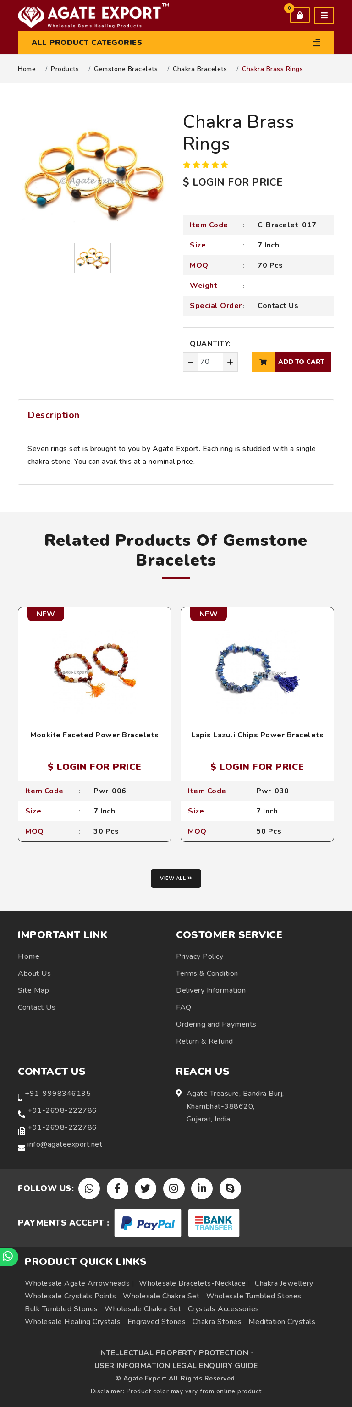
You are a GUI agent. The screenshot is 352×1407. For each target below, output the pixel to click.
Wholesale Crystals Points (70, 1296)
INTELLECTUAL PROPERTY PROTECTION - (176, 1353)
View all (176, 878)
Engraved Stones (156, 1322)
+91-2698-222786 (62, 1110)
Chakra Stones (217, 1322)
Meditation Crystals (282, 1322)
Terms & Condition (207, 973)
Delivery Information (211, 990)
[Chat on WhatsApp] (9, 1257)
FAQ (184, 1007)
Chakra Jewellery (284, 1283)
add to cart (288, 362)
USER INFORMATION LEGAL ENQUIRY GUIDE (176, 1366)
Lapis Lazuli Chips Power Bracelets (257, 735)
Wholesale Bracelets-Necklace (192, 1283)
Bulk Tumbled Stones (61, 1309)
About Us (34, 973)
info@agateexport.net (65, 1144)
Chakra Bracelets (200, 69)
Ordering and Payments (216, 1024)
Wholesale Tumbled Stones (254, 1296)
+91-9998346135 (58, 1093)
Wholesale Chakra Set (161, 1296)
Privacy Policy (199, 956)
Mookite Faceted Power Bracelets (94, 735)
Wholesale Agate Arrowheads (77, 1283)
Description (54, 415)
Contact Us (278, 306)
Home (27, 69)
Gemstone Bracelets (126, 69)
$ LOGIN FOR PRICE (233, 182)
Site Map (33, 990)
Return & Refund (204, 1041)
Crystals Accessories (223, 1309)
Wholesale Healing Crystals (73, 1322)
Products (65, 69)
